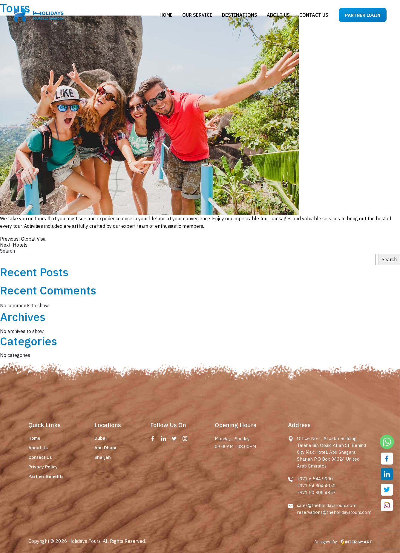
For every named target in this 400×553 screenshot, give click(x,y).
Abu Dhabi (105, 447)
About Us (38, 447)
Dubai (100, 438)
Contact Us (40, 457)
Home (166, 15)
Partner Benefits (46, 476)
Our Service (197, 15)
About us (278, 15)
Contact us (313, 15)
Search (7, 251)
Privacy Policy (43, 467)
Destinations (239, 15)
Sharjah (102, 457)
